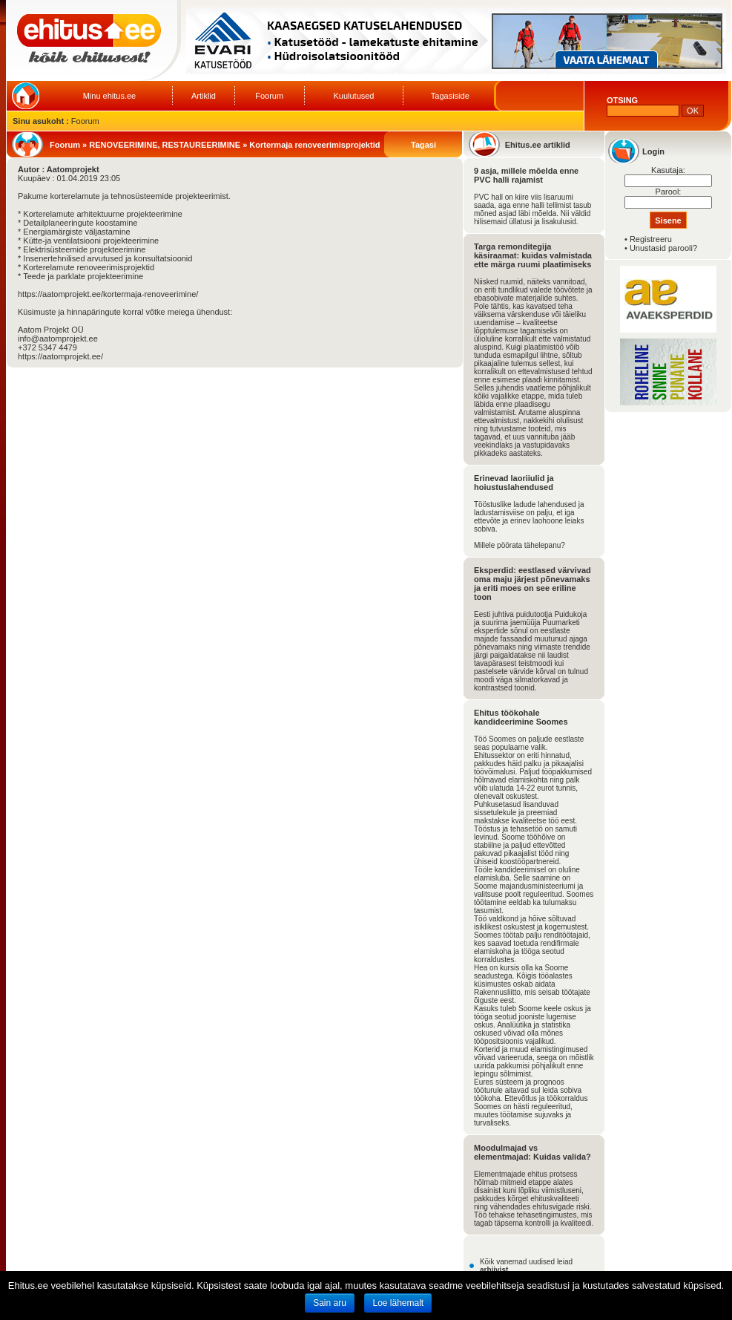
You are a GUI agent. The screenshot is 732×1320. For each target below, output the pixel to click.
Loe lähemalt (397, 1303)
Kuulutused (353, 95)
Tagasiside (450, 95)
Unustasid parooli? (663, 248)
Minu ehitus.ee (109, 95)
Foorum (269, 95)
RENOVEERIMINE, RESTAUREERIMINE (164, 144)
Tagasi (423, 144)
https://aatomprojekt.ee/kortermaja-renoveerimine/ (108, 294)
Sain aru (329, 1303)
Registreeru (651, 239)
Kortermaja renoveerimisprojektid (314, 144)
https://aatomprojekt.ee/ (60, 356)
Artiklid (203, 95)
